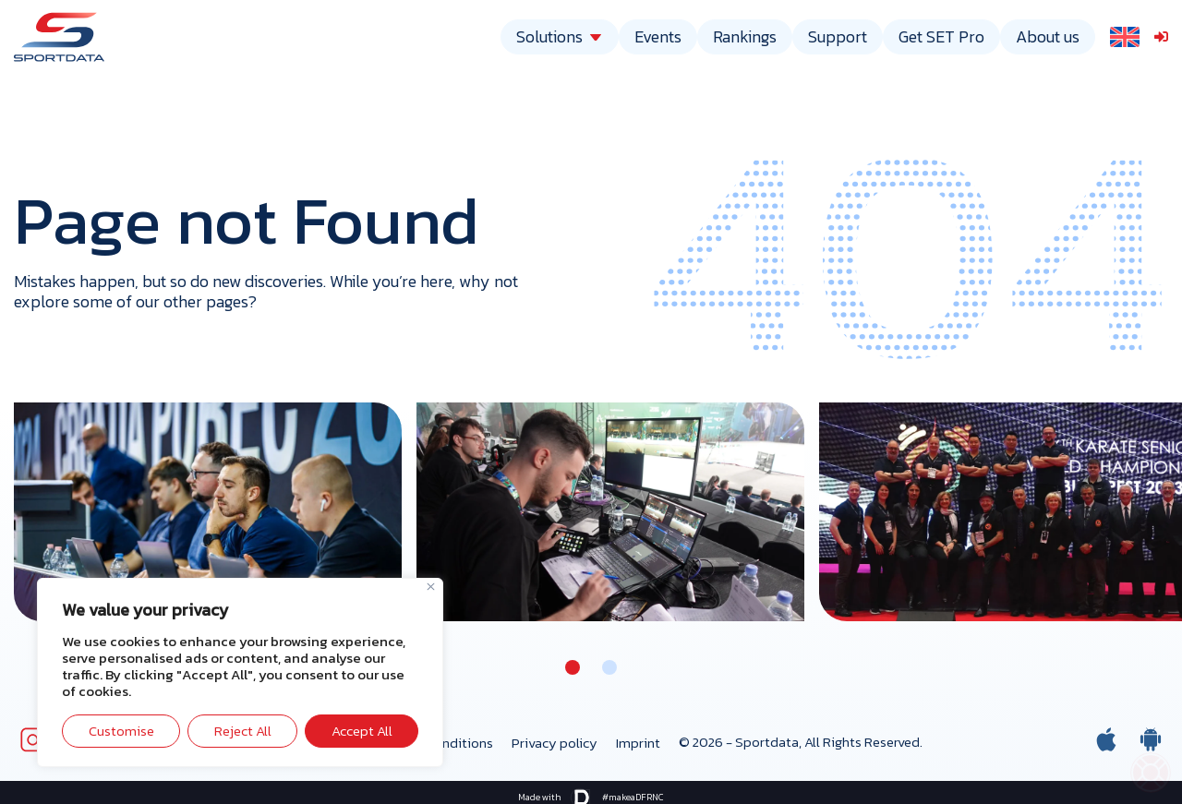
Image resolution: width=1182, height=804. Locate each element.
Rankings (745, 36)
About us (1047, 36)
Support (837, 36)
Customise (121, 730)
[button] (572, 667)
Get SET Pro (941, 36)
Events (657, 36)
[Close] (431, 586)
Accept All (362, 730)
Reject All (242, 730)
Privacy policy (554, 742)
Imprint (638, 742)
